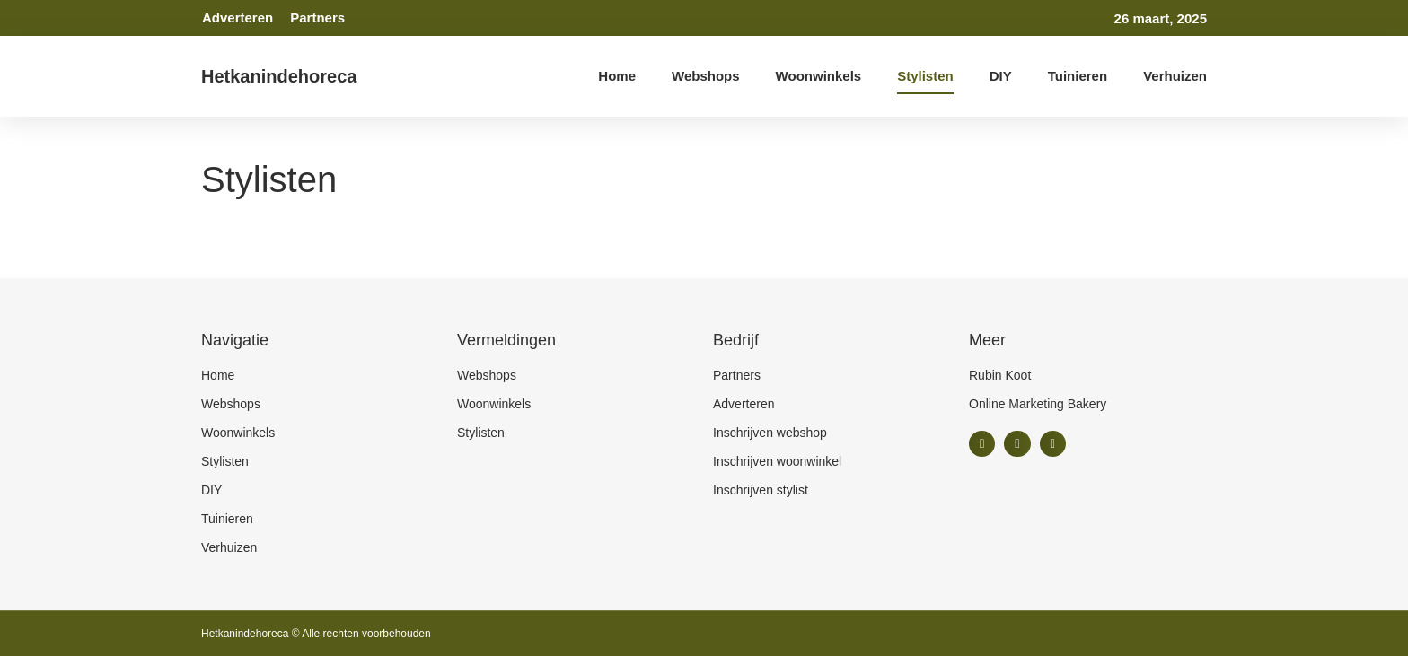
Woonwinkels (819, 75)
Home (617, 75)
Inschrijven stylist (760, 490)
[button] (982, 444)
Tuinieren (1077, 75)
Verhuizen (1175, 75)
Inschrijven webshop (770, 432)
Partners (317, 17)
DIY (1001, 75)
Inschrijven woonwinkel (777, 461)
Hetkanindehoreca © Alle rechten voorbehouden (316, 633)
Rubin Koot (1000, 375)
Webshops (706, 75)
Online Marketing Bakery (1037, 404)
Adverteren (237, 17)
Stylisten (925, 75)
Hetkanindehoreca (278, 76)
